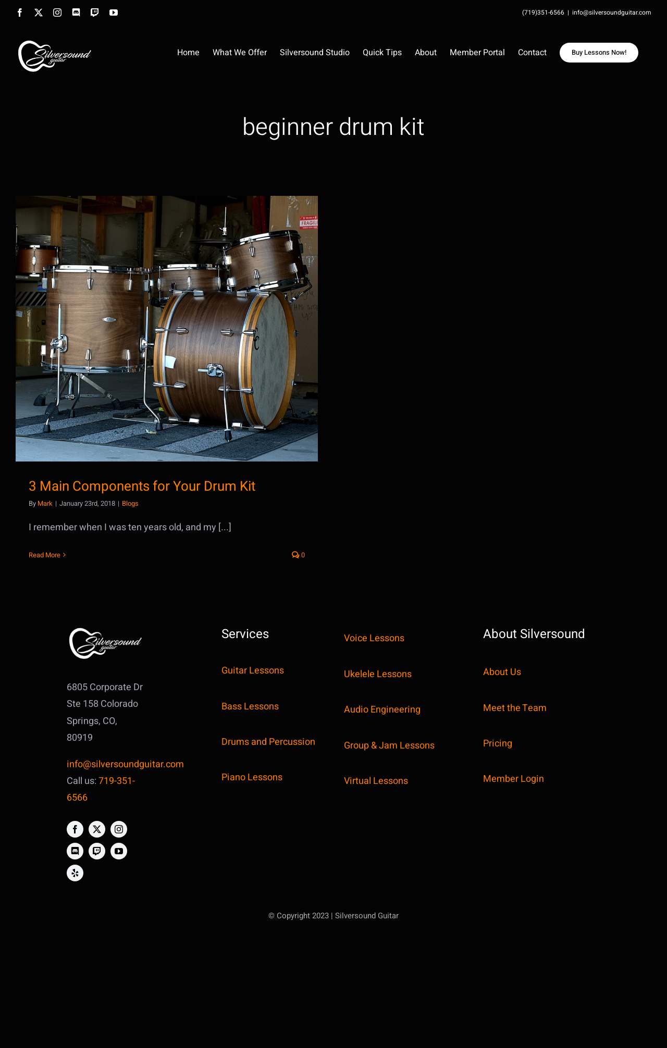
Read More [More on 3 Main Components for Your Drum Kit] (44, 555)
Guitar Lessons (252, 671)
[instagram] (118, 829)
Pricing (497, 744)
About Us (502, 672)
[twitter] (97, 829)
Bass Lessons (250, 707)
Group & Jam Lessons (389, 746)
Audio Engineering (382, 710)
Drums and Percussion (268, 742)
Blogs (130, 503)
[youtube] (118, 851)
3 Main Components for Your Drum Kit (142, 486)
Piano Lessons (251, 777)
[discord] (75, 851)
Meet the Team (515, 708)
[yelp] (75, 873)
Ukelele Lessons (378, 674)
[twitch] (97, 851)
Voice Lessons (374, 638)
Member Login (513, 779)
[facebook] (75, 829)
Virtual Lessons (376, 781)
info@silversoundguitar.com (611, 12)
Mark (45, 503)
